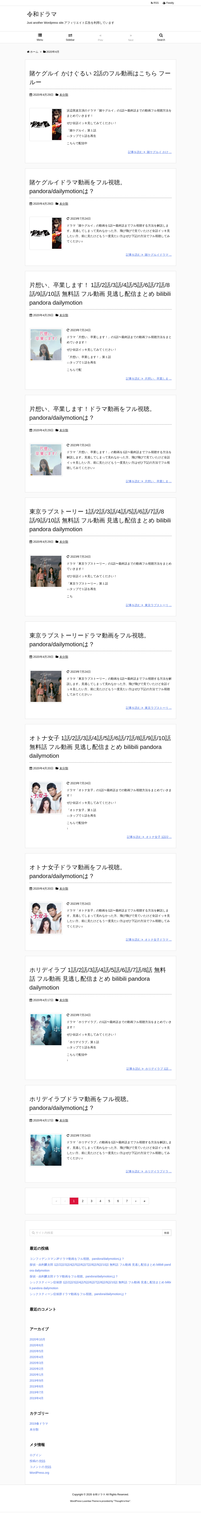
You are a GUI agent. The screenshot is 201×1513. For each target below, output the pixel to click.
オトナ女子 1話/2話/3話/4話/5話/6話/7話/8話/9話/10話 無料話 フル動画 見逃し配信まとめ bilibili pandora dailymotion (100, 748)
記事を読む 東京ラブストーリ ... (149, 605)
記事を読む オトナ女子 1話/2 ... (149, 838)
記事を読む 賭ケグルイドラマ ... (149, 255)
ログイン (35, 1456)
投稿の (37, 1462)
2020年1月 (37, 1376)
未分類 (63, 94)
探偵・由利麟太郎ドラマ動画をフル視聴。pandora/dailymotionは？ (74, 1278)
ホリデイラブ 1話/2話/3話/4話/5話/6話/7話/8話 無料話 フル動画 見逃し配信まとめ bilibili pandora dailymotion (97, 980)
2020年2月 (37, 1370)
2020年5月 (37, 1352)
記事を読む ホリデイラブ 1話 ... (149, 1070)
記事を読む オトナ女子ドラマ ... (149, 941)
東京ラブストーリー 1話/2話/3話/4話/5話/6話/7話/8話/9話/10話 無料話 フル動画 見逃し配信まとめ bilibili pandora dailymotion (100, 521)
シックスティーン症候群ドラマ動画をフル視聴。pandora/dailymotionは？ (78, 1295)
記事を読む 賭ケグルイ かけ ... (150, 152)
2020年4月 (37, 1358)
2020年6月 (37, 1346)
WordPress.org (39, 1474)
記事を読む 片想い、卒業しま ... (149, 378)
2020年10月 (37, 1341)
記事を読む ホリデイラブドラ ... (149, 1173)
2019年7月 (37, 1393)
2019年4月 (37, 1399)
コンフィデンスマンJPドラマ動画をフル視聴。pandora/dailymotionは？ (77, 1260)
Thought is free (121, 1502)
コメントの (40, 1468)
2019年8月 (37, 1388)
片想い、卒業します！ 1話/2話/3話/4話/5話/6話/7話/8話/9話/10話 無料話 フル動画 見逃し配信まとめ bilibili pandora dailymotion (100, 294)
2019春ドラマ (39, 1425)
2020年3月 (37, 1364)
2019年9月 (37, 1382)
